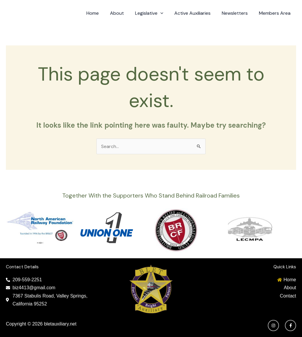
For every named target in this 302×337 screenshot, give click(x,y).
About (125, 13)
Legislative (155, 13)
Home (102, 13)
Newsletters (237, 13)
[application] (166, 13)
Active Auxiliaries (197, 13)
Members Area (275, 13)
